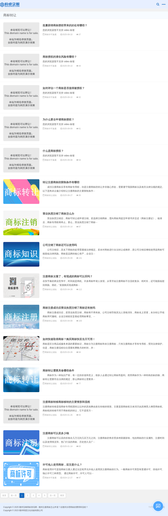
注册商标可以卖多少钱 (56, 433)
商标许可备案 (51, 34)
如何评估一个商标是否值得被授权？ (64, 88)
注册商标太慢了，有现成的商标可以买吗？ (68, 276)
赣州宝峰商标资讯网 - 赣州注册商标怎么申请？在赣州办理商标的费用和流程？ (10, 4)
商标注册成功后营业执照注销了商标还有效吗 (69, 307)
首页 (4, 495)
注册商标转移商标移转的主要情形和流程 (66, 402)
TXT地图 (152, 507)
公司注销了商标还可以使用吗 (60, 245)
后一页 (53, 495)
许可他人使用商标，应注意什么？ (62, 464)
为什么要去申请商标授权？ (58, 119)
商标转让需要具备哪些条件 (58, 370)
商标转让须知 (51, 195)
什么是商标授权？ (53, 150)
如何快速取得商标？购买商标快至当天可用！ (69, 339)
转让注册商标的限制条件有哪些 (61, 182)
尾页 (62, 495)
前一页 (14, 495)
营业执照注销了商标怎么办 (58, 213)
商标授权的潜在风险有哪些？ (60, 56)
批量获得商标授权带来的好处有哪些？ (65, 25)
